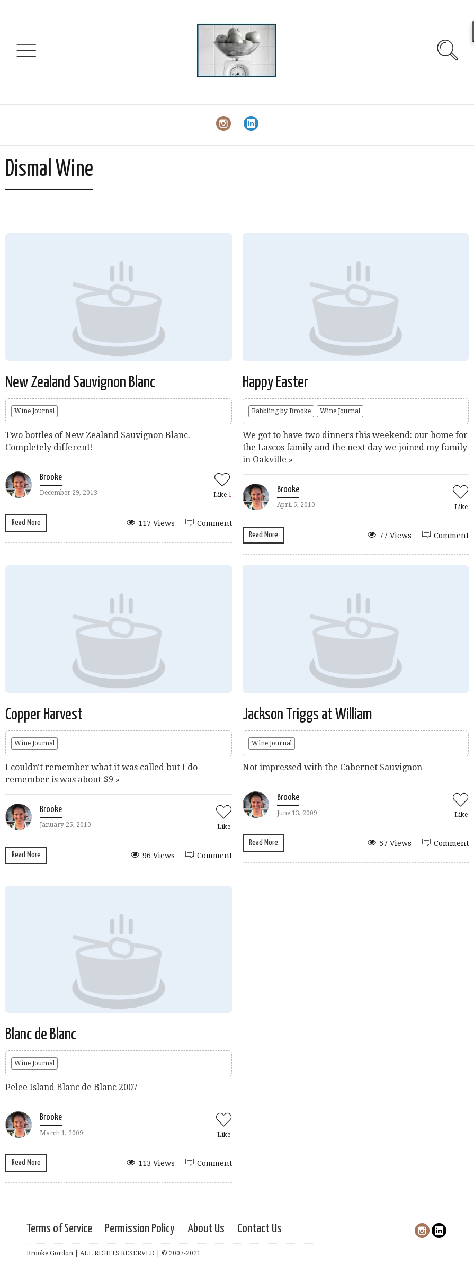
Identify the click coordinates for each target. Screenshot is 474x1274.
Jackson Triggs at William (307, 715)
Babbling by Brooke (281, 411)
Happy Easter (275, 382)
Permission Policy (140, 1229)
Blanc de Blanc (40, 1035)
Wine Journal (34, 411)
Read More (26, 523)
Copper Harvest (44, 715)
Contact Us (259, 1229)
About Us (206, 1229)
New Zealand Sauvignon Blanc (80, 382)
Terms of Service (59, 1229)
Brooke (51, 477)
